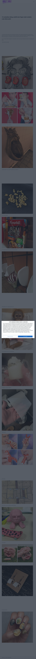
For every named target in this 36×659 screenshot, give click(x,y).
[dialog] (18, 329)
